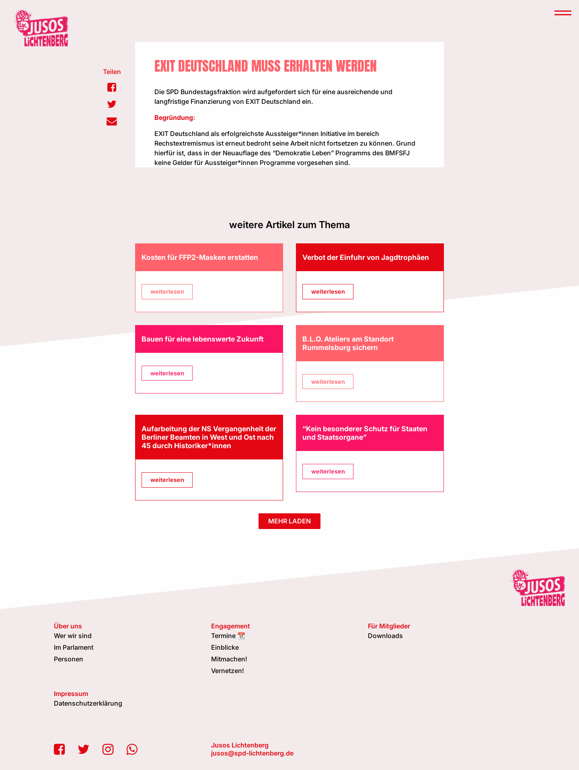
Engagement (230, 626)
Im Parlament (73, 647)
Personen (68, 659)
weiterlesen (167, 291)
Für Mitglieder (389, 626)
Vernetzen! (227, 671)
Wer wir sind (73, 636)
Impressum (71, 694)
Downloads (385, 636)
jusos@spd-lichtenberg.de (252, 753)
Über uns (68, 626)
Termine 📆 (228, 636)
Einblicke (225, 647)
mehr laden (289, 521)
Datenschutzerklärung (88, 703)
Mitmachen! (229, 659)
